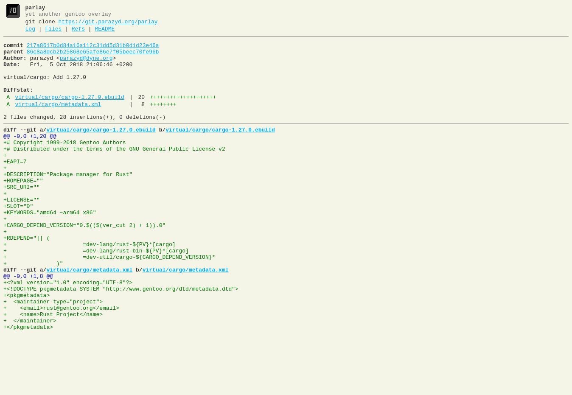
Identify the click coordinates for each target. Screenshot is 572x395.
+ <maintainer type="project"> (53, 355)
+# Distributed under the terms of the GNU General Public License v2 (114, 172)
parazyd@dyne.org (86, 66)
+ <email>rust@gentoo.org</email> (61, 363)
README (105, 32)
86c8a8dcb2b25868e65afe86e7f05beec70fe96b (93, 58)
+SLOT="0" (18, 240)
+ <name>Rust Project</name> (53, 370)
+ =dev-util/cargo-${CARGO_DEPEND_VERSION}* (109, 301)
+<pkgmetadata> (26, 347)
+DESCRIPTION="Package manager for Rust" (67, 202)
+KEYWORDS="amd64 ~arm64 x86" (49, 248)
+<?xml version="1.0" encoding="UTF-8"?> (67, 332)
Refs (78, 32)
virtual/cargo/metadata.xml (58, 121)
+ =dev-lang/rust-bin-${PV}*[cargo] (96, 294)
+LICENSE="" (21, 233)
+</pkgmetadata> (28, 385)
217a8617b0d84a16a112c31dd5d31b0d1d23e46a (93, 50)
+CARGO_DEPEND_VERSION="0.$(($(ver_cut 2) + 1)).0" (84, 263)
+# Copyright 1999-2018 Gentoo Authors (64, 164)
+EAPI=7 (15, 187)
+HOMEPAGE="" (23, 210)
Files (53, 32)
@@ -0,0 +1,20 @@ (29, 156)
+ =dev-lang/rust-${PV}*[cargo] (89, 286)
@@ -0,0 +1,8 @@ (28, 324)
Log (30, 32)
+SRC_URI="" (21, 217)
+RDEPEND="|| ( (26, 279)
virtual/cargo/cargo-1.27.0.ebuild (69, 112)
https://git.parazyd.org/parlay (108, 24)
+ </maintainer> (29, 378)
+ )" (33, 309)
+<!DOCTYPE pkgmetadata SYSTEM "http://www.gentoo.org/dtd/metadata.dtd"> (120, 340)
